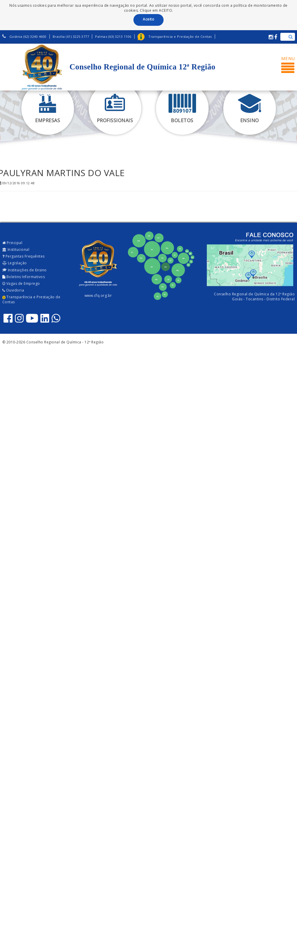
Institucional (16, 249)
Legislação (14, 262)
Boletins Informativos (23, 276)
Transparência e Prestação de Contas (31, 299)
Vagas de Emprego (21, 283)
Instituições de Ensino (24, 270)
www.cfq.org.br (98, 295)
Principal (12, 242)
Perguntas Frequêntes (23, 256)
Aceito (148, 19)
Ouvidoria (13, 290)
